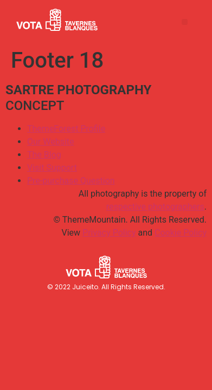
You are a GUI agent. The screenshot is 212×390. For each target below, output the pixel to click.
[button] (185, 22)
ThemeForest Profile (66, 128)
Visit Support (52, 167)
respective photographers (155, 207)
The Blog (44, 155)
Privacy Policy (109, 232)
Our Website (50, 141)
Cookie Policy (181, 232)
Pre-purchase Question (71, 181)
